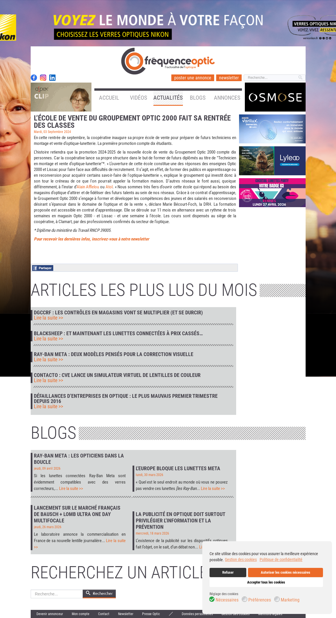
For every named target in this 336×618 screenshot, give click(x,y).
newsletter (229, 78)
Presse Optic (151, 614)
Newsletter (125, 614)
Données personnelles (197, 614)
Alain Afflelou (88, 186)
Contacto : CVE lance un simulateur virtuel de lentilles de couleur (117, 375)
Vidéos (138, 97)
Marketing (290, 600)
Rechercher (99, 593)
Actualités (168, 97)
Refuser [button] (228, 572)
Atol (109, 186)
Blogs (197, 97)
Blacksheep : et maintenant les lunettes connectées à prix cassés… (118, 333)
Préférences (259, 600)
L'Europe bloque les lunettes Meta (178, 468)
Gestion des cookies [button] (241, 559)
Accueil (109, 97)
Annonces (227, 97)
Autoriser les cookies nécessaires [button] (285, 572)
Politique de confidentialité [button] (281, 559)
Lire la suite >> (48, 317)
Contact (103, 614)
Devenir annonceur (49, 614)
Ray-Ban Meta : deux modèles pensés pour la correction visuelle (113, 354)
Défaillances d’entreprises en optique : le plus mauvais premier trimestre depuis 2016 (126, 398)
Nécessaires (227, 600)
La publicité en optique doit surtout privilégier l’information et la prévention (180, 520)
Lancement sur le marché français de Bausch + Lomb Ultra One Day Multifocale (77, 514)
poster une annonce (192, 78)
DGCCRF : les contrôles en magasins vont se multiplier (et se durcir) (118, 312)
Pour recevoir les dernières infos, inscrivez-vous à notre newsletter (91, 239)
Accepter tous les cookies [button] (266, 582)
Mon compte (80, 614)
